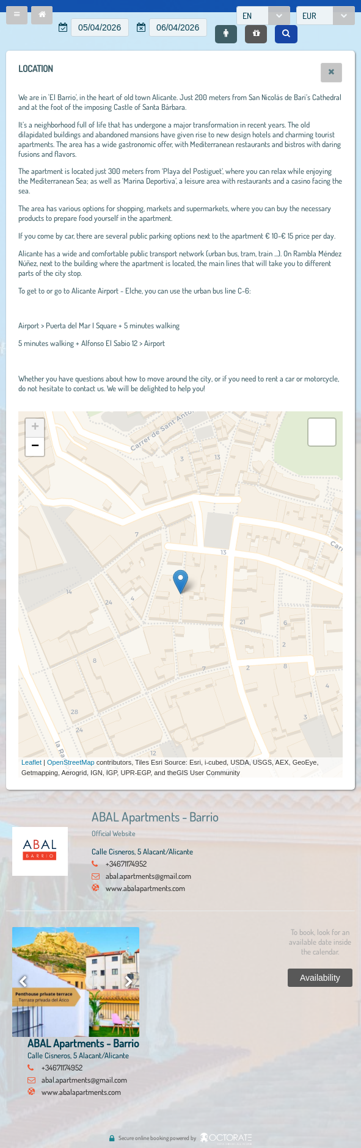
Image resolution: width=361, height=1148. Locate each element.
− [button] (35, 447)
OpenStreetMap (71, 762)
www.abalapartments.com (145, 888)
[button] (16, 15)
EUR (309, 15)
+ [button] (35, 428)
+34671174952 (126, 863)
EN (247, 15)
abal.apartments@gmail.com (148, 876)
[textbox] (100, 27)
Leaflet (31, 762)
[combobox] (263, 15)
